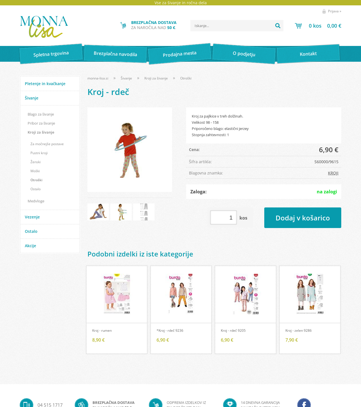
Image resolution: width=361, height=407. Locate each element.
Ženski (35, 162)
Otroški (36, 180)
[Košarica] (318, 25)
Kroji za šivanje (41, 132)
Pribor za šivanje (41, 123)
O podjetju (243, 54)
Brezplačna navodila (115, 53)
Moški (35, 171)
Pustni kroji (39, 153)
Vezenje (32, 217)
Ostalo (35, 189)
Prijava (334, 11)
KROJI (333, 173)
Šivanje (31, 98)
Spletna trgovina (51, 54)
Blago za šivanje (41, 114)
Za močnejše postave (47, 143)
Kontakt (308, 53)
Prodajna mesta (179, 53)
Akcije (30, 245)
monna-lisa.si (97, 78)
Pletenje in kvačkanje (45, 83)
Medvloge (36, 200)
